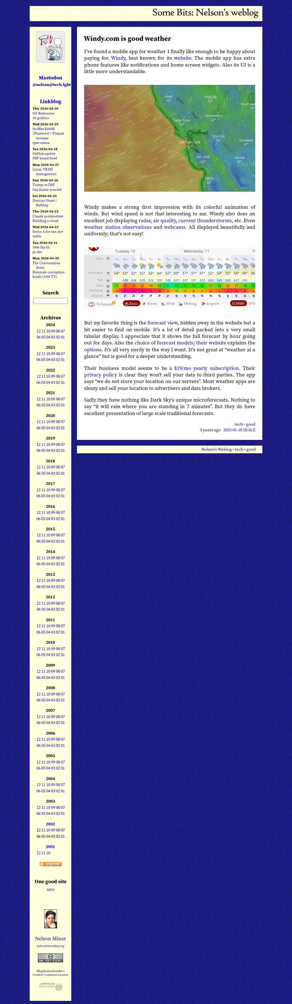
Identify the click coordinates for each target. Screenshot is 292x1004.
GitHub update (44, 153)
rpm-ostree (41, 142)
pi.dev (37, 251)
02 (58, 337)
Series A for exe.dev (48, 231)
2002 (50, 824)
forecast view (162, 322)
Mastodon (52, 80)
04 (48, 337)
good (250, 424)
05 (43, 337)
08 (58, 331)
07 (63, 331)
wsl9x (37, 236)
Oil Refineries (43, 113)
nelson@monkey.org (50, 946)
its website (179, 57)
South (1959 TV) (45, 276)
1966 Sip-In (41, 247)
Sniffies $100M (44, 128)
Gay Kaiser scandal (47, 189)
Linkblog (50, 101)
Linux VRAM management (44, 171)
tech (239, 424)
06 (38, 337)
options (93, 349)
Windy (118, 57)
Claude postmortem (48, 216)
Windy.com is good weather (127, 38)
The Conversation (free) (46, 265)
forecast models (175, 342)
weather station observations (118, 227)
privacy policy (100, 374)
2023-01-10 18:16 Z (239, 430)
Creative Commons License (50, 975)
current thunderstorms (205, 220)
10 (48, 331)
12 (38, 331)
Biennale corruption (49, 272)
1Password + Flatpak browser (48, 135)
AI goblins (41, 117)
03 (53, 337)
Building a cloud (45, 220)
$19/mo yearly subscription (206, 368)
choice (142, 342)
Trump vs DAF (44, 184)
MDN (50, 889)
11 (43, 331)
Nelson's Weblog (216, 449)
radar (145, 220)
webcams (174, 227)
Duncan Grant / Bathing (45, 202)
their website (211, 342)
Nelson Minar (50, 938)
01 (63, 337)
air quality (164, 220)
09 (53, 331)
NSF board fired (45, 158)
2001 (50, 846)
